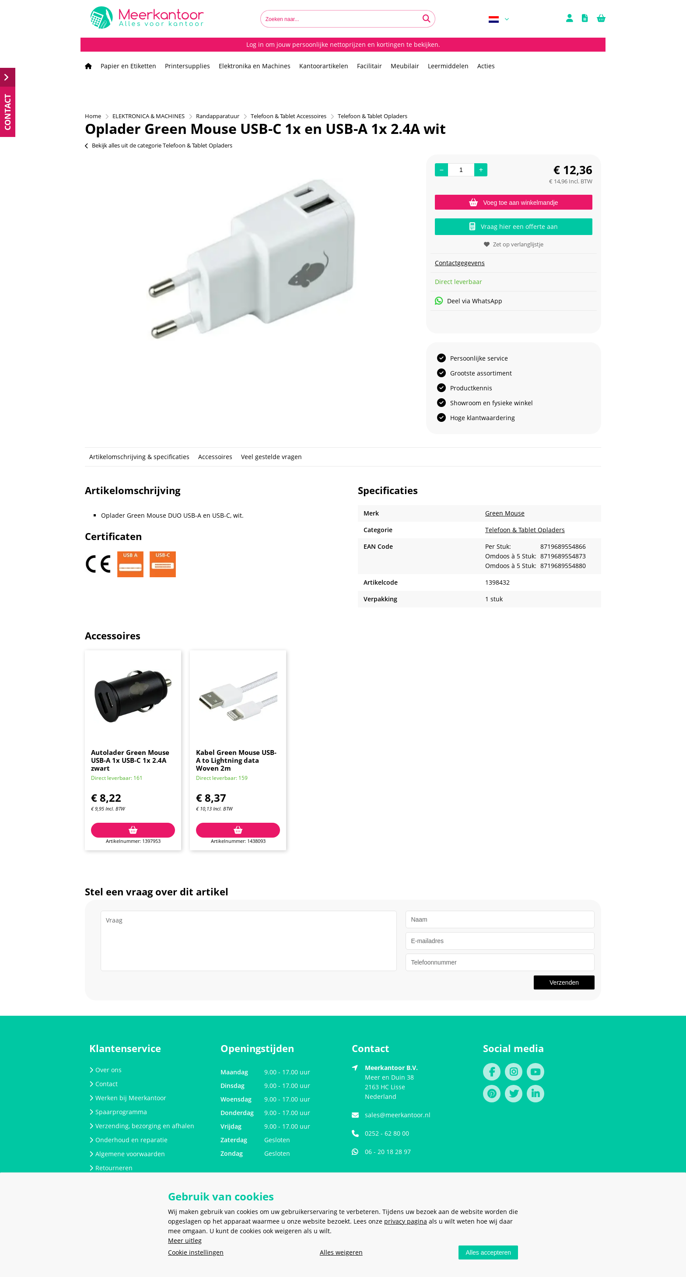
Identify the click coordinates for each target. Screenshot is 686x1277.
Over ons (105, 1070)
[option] (251, 259)
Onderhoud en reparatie (128, 1140)
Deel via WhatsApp (468, 301)
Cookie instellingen (196, 1252)
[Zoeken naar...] (426, 19)
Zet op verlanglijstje (513, 244)
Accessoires (215, 457)
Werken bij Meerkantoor (127, 1098)
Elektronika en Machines (254, 66)
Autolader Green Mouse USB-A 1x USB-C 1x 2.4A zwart (130, 760)
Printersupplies (187, 66)
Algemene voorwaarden (127, 1154)
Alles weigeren (341, 1252)
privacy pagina (405, 1221)
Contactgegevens (460, 263)
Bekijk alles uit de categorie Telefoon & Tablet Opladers (158, 145)
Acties (486, 66)
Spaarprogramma (118, 1112)
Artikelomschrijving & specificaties (139, 457)
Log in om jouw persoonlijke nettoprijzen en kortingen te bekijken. (343, 44)
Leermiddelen (448, 66)
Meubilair (405, 66)
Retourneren (111, 1168)
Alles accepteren (488, 1252)
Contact (103, 1084)
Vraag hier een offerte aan (513, 226)
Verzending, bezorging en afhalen (141, 1126)
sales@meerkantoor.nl (397, 1115)
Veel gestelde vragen (271, 457)
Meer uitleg (185, 1240)
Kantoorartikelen (323, 66)
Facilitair (369, 66)
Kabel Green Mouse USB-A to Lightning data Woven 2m (236, 760)
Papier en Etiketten (128, 66)
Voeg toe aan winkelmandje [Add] (513, 203)
